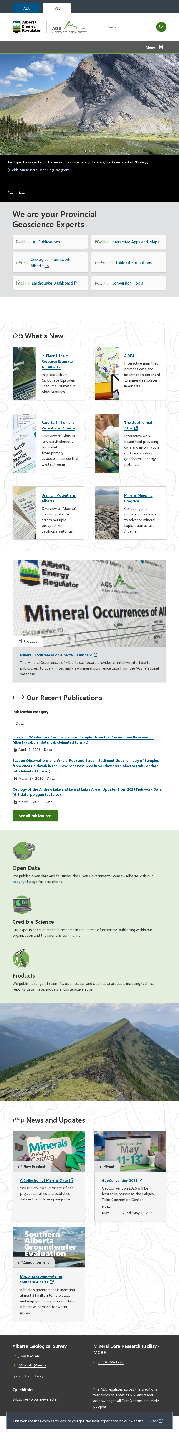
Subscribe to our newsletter (35, 1399)
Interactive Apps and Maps (135, 241)
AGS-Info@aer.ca (32, 1365)
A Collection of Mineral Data (44, 1180)
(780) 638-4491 (30, 1355)
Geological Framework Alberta (50, 262)
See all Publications (35, 815)
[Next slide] (22, 192)
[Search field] (130, 27)
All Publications (46, 241)
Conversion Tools (127, 282)
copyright (20, 881)
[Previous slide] (10, 192)
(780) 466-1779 (111, 1362)
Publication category (31, 711)
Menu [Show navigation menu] (150, 47)
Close (154, 1420)
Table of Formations (133, 262)
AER (26, 8)
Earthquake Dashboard (52, 282)
